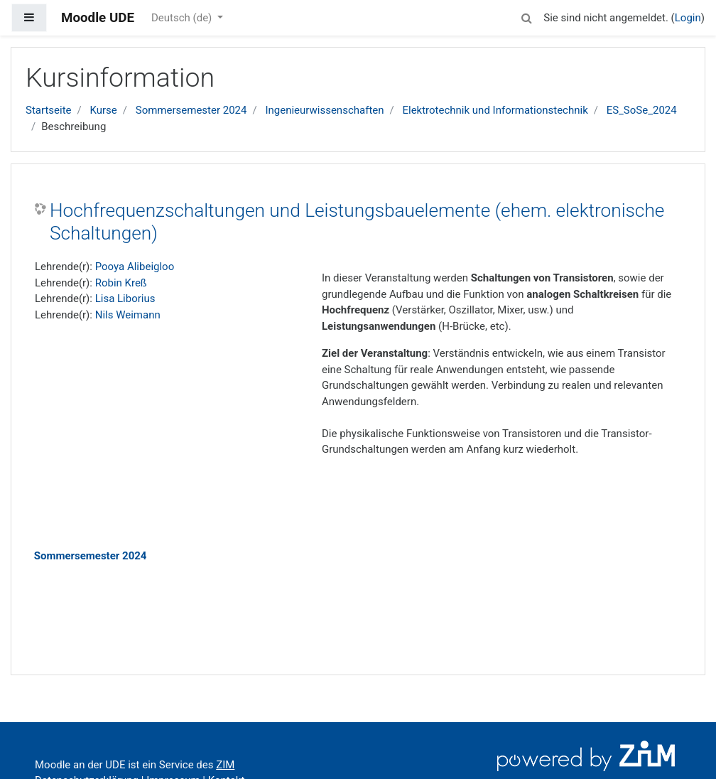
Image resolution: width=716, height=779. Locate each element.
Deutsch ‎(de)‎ (183, 17)
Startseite (49, 110)
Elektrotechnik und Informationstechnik (494, 110)
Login (688, 17)
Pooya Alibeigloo (135, 266)
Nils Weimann (128, 314)
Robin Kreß (121, 282)
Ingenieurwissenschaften (324, 110)
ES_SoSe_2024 (642, 110)
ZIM (225, 764)
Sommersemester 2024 (191, 110)
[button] (526, 16)
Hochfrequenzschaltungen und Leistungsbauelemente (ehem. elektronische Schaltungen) (357, 222)
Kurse (103, 110)
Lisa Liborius (125, 298)
